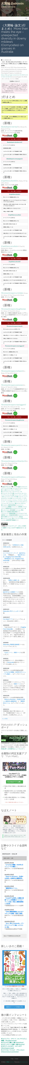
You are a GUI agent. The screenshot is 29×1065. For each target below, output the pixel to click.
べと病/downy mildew (8, 490)
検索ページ (17, 684)
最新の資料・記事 (8, 858)
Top (11, 1058)
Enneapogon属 (8, 488)
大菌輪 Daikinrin (12, 3)
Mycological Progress (17, 488)
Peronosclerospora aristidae (12, 293)
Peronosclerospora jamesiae (12, 385)
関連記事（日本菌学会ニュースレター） (13, 749)
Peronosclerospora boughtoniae (13, 309)
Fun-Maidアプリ (8, 619)
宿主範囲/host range (15, 510)
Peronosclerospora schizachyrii (13, 461)
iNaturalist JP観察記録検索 (11, 644)
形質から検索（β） (14, 580)
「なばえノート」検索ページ (12, 652)
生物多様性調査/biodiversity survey (18, 515)
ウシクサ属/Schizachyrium (15, 493)
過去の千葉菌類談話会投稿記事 (12, 936)
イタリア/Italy (15, 491)
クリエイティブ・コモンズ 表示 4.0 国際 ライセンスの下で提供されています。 (13, 527)
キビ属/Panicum (14, 495)
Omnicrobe (10, 662)
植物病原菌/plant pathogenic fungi (18, 513)
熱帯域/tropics (5, 515)
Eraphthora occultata (9, 246)
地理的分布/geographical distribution (14, 508)
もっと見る (5, 718)
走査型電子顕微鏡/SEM (12, 520)
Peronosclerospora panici (11, 445)
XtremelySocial (23, 1062)
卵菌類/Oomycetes (13, 506)
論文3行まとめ (7, 486)
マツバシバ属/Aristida (15, 503)
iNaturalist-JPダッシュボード (12, 611)
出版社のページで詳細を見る (14, 1007)
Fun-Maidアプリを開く (14, 782)
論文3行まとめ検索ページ (11, 592)
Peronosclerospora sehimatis (12, 477)
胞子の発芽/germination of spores (10, 516)
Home (16, 1058)
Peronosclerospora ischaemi (12, 371)
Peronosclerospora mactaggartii (13, 405)
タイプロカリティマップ (10, 553)
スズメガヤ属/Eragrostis (17, 496)
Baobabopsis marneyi (9, 127)
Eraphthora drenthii (8, 181)
